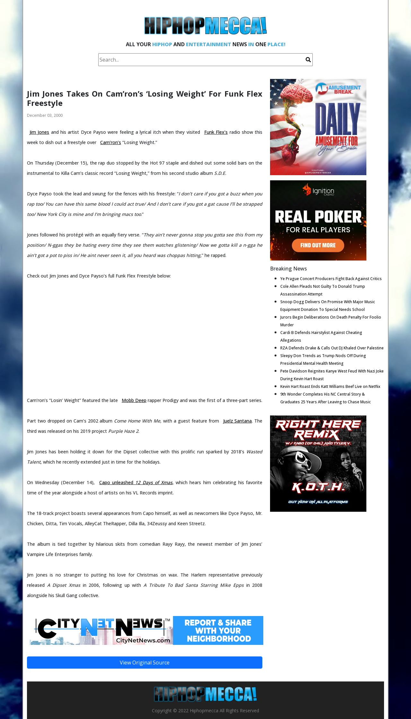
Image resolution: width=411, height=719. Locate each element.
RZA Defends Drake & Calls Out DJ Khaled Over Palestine (332, 348)
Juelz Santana (237, 421)
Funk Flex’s (216, 132)
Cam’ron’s (110, 142)
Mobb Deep (134, 400)
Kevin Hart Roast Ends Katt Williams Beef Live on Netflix (330, 386)
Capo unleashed (135, 482)
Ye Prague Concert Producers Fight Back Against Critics (331, 278)
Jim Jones (39, 132)
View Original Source (145, 662)
